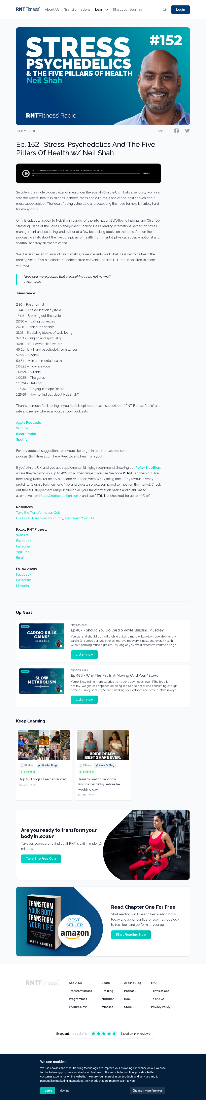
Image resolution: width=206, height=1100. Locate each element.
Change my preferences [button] (148, 1090)
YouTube (23, 552)
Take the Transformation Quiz (38, 513)
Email (20, 558)
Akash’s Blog (132, 982)
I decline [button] (64, 1090)
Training (107, 991)
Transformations (77, 9)
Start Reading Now (131, 934)
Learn (101, 9)
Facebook (23, 541)
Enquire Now (78, 1007)
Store (128, 1007)
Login (180, 9)
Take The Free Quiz (41, 859)
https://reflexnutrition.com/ (60, 496)
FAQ (154, 982)
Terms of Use (160, 991)
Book (127, 999)
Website (22, 535)
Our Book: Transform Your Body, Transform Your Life (55, 518)
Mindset (107, 1007)
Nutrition (108, 999)
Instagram (23, 546)
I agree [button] (47, 1090)
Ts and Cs (157, 999)
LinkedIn (22, 586)
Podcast (130, 991)
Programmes (78, 999)
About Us (52, 9)
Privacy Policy (160, 1007)
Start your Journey (127, 9)
